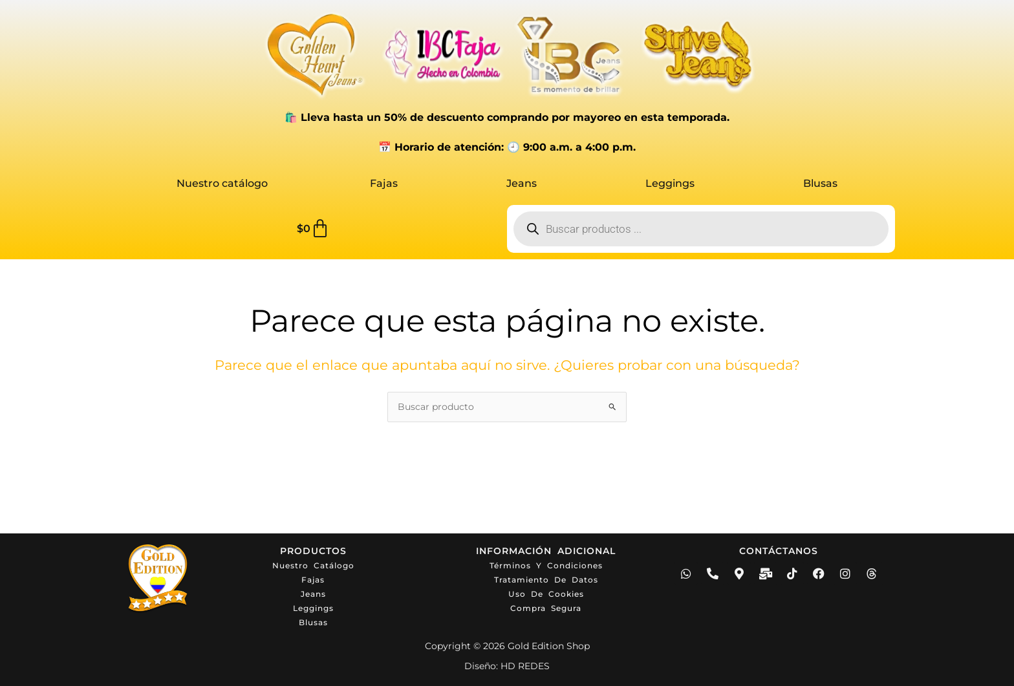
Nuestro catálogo (222, 183)
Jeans (521, 183)
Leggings (670, 183)
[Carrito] (313, 229)
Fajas (384, 183)
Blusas (820, 183)
